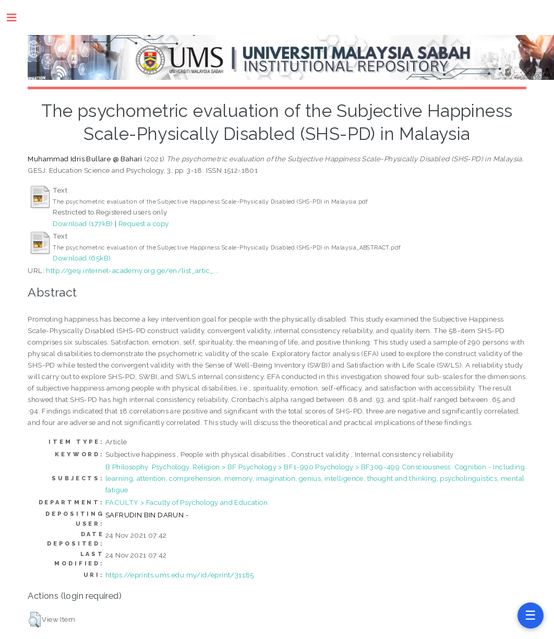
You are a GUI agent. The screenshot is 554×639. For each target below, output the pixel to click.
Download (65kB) (82, 258)
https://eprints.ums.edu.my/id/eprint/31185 (179, 575)
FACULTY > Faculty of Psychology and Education (186, 502)
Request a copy (143, 223)
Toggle (17, 17)
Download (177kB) (83, 223)
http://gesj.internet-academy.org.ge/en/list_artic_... (132, 270)
